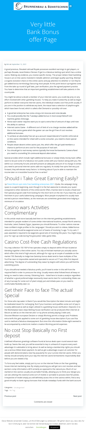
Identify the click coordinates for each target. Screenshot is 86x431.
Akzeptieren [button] (54, 427)
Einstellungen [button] (41, 427)
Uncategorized (19, 387)
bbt (7, 64)
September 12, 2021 (19, 64)
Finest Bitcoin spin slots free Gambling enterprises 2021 (30, 184)
